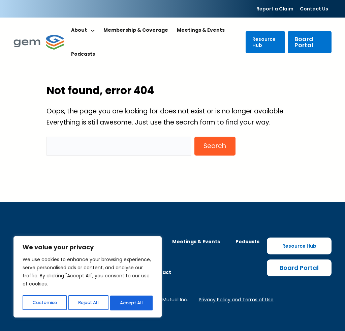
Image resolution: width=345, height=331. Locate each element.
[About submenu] (93, 30)
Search (214, 145)
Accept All (131, 303)
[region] (87, 278)
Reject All (88, 303)
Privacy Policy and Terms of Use (236, 299)
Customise (44, 303)
